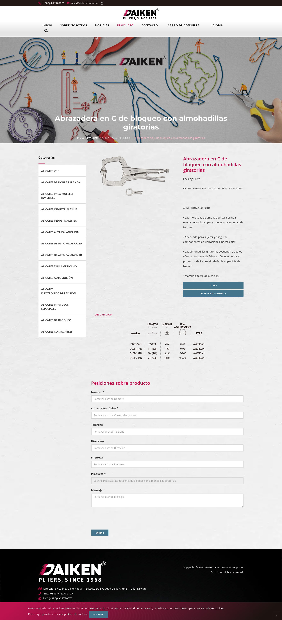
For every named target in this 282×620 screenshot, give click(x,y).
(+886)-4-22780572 (60, 598)
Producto (125, 25)
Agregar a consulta (213, 293)
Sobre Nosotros (73, 25)
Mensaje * (98, 490)
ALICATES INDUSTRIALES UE (59, 209)
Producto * (98, 474)
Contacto (150, 25)
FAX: (43, 598)
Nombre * (97, 392)
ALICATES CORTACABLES (56, 331)
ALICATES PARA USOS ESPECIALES (55, 306)
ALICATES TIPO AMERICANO (59, 266)
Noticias (102, 25)
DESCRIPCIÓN (103, 314)
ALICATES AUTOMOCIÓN (57, 278)
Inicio (47, 25)
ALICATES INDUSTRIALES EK (59, 220)
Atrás (213, 285)
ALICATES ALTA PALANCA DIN (60, 232)
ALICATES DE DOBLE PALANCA (60, 182)
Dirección (97, 441)
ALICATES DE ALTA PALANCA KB (61, 255)
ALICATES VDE (50, 171)
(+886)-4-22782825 (53, 3)
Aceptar (98, 614)
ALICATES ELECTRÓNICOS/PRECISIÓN (58, 291)
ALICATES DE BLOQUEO (116, 138)
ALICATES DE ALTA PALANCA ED (61, 243)
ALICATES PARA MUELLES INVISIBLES (57, 196)
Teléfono (97, 424)
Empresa (97, 457)
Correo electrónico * (104, 408)
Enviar (100, 533)
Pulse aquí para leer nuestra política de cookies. (58, 614)
